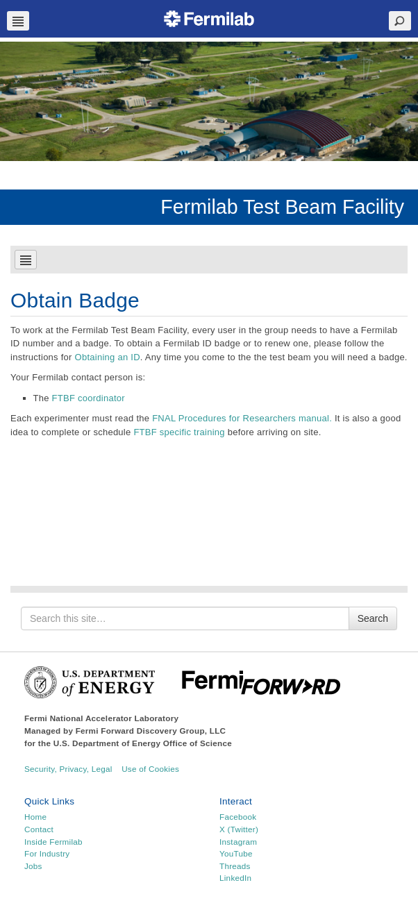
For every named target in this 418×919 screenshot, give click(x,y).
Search (373, 618)
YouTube (236, 853)
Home (35, 816)
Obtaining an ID (107, 357)
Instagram (238, 841)
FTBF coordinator (88, 398)
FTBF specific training (178, 432)
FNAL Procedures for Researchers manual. (242, 418)
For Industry (46, 853)
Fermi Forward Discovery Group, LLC (151, 730)
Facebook (237, 816)
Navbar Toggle (18, 21)
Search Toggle (400, 21)
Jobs (33, 865)
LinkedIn (235, 877)
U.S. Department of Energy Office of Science (142, 743)
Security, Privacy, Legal (68, 768)
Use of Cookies (150, 768)
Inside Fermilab (53, 841)
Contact (38, 829)
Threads (235, 865)
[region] (209, 101)
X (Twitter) (238, 829)
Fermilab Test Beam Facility (282, 207)
